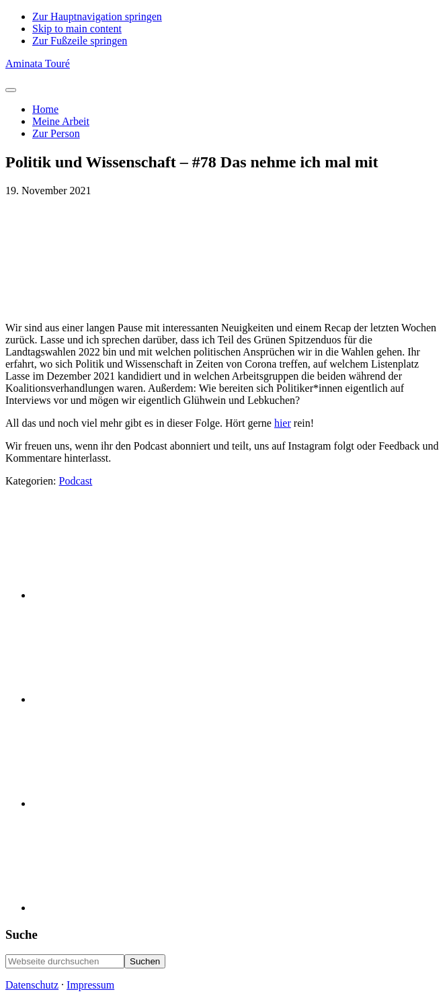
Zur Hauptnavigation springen (97, 16)
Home (45, 109)
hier (282, 423)
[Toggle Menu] (10, 90)
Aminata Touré (37, 63)
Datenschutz (31, 985)
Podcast (76, 481)
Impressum (90, 985)
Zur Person (56, 133)
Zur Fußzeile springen (79, 40)
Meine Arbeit (60, 121)
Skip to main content (77, 28)
